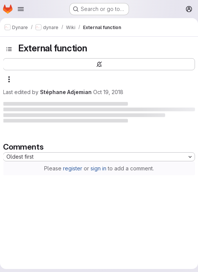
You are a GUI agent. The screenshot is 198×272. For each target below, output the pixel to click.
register (72, 168)
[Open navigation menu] (21, 9)
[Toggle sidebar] (9, 49)
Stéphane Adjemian (66, 92)
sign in (98, 168)
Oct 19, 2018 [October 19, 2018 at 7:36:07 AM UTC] (108, 92)
